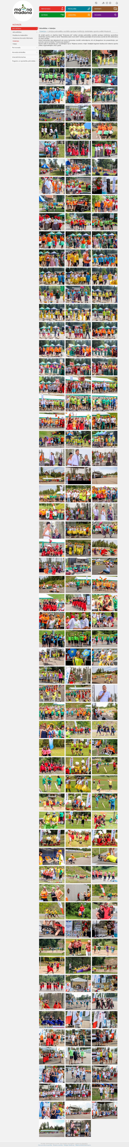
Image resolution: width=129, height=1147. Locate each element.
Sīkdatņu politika (58, 1145)
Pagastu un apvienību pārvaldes (23, 61)
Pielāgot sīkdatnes (69, 1145)
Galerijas (16, 41)
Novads (17, 24)
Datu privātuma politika (45, 1145)
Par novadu (16, 48)
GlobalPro (85, 1143)
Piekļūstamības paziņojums (83, 1145)
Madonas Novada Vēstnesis (23, 38)
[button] (117, 3)
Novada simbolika (18, 52)
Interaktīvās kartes (19, 57)
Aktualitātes (16, 29)
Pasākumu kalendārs (20, 35)
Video (15, 44)
